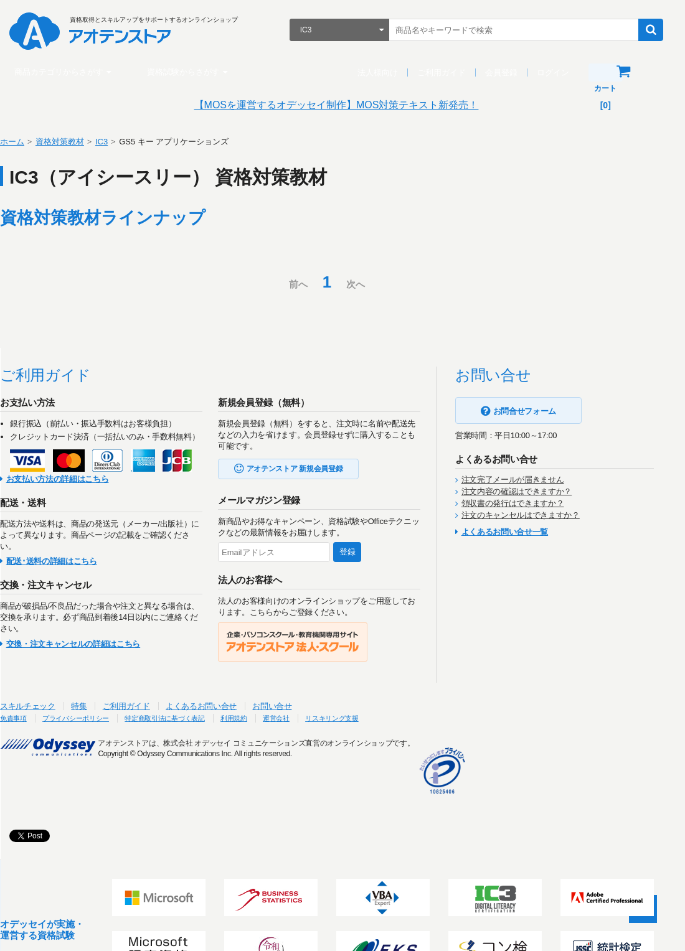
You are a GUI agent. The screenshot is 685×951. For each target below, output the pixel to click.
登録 (363, 551)
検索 (657, 30)
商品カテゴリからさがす (65, 72)
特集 (94, 706)
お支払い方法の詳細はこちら (73, 479)
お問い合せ (287, 706)
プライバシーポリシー (102, 718)
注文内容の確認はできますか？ (532, 491)
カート (640, 72)
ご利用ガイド (447, 72)
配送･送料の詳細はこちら (67, 561)
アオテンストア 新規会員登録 (310, 468)
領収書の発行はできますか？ (528, 503)
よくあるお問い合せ (216, 706)
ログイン (559, 72)
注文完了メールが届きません (528, 479)
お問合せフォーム (540, 411)
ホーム (28, 141)
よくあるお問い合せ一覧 (520, 531)
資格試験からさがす (189, 72)
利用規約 (284, 718)
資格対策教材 (75, 141)
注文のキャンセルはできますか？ (536, 515)
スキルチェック (43, 706)
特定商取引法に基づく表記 (205, 718)
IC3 (117, 141)
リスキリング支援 (393, 718)
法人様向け (384, 72)
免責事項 (31, 718)
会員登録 (507, 72)
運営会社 (331, 718)
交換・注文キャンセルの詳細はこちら (89, 644)
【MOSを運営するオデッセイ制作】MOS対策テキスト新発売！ (343, 105)
